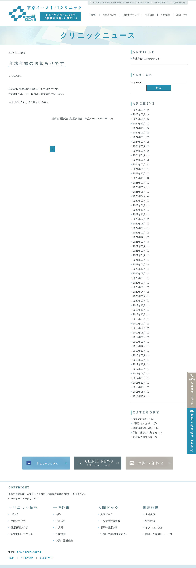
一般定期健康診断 (110, 521)
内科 (58, 514)
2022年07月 (139, 219)
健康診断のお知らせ (144, 428)
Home (93, 15)
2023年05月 (139, 191)
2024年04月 (139, 155)
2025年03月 (139, 110)
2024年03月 (139, 160)
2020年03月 (139, 296)
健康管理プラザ (131, 15)
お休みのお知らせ (143, 437)
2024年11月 (139, 123)
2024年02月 (139, 164)
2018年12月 (139, 346)
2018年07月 (139, 360)
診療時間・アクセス (22, 534)
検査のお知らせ (142, 418)
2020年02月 (139, 301)
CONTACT (46, 557)
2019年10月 (139, 314)
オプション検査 (153, 527)
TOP (11, 557)
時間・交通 (182, 15)
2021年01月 (139, 264)
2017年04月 (139, 373)
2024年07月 (139, 141)
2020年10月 (139, 269)
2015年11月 (139, 396)
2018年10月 (139, 351)
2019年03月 (139, 337)
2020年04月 (139, 291)
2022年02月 (139, 232)
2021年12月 (139, 237)
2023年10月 (139, 178)
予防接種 (165, 15)
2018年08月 (139, 355)
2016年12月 (139, 382)
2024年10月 (139, 128)
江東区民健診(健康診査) (113, 534)
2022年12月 (139, 210)
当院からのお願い (143, 423)
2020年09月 (139, 273)
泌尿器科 (61, 521)
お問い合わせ (179, 3)
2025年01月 (139, 119)
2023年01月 (139, 205)
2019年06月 (139, 328)
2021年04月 (139, 255)
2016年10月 (139, 387)
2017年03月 (139, 378)
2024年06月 (139, 146)
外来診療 (149, 15)
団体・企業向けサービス (158, 534)
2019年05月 (139, 332)
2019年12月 (139, 305)
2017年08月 (139, 369)
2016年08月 (139, 391)
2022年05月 (139, 228)
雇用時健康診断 (109, 527)
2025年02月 (139, 114)
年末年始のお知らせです (37, 63)
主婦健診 (150, 514)
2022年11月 (139, 214)
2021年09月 (139, 241)
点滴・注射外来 (64, 540)
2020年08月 (139, 278)
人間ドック (106, 514)
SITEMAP (27, 557)
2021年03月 (139, 260)
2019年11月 (139, 310)
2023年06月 (139, 187)
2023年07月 (139, 182)
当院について (110, 15)
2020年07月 (139, 282)
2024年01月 (139, 169)
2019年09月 (139, 319)
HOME (14, 514)
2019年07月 (139, 323)
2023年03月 (139, 201)
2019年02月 (139, 341)
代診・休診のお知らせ (145, 432)
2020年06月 (139, 287)
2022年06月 (139, 223)
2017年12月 (139, 364)
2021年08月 (139, 246)
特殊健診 (150, 521)
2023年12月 (139, 173)
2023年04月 (139, 196)
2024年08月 (139, 137)
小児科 (59, 527)
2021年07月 (139, 250)
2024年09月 (139, 132)
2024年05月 (139, 150)
